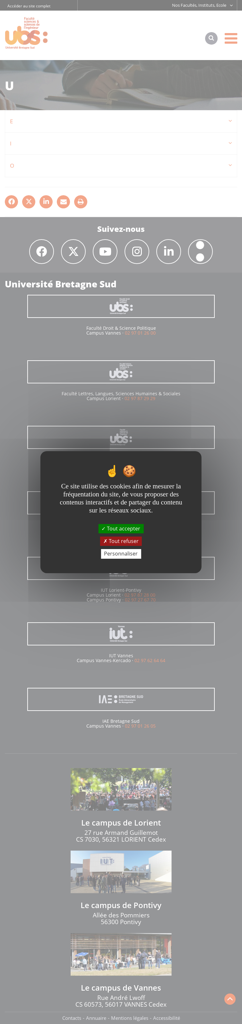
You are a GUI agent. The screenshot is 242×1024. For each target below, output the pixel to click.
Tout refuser (121, 541)
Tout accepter (120, 528)
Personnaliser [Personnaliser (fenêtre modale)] (121, 553)
